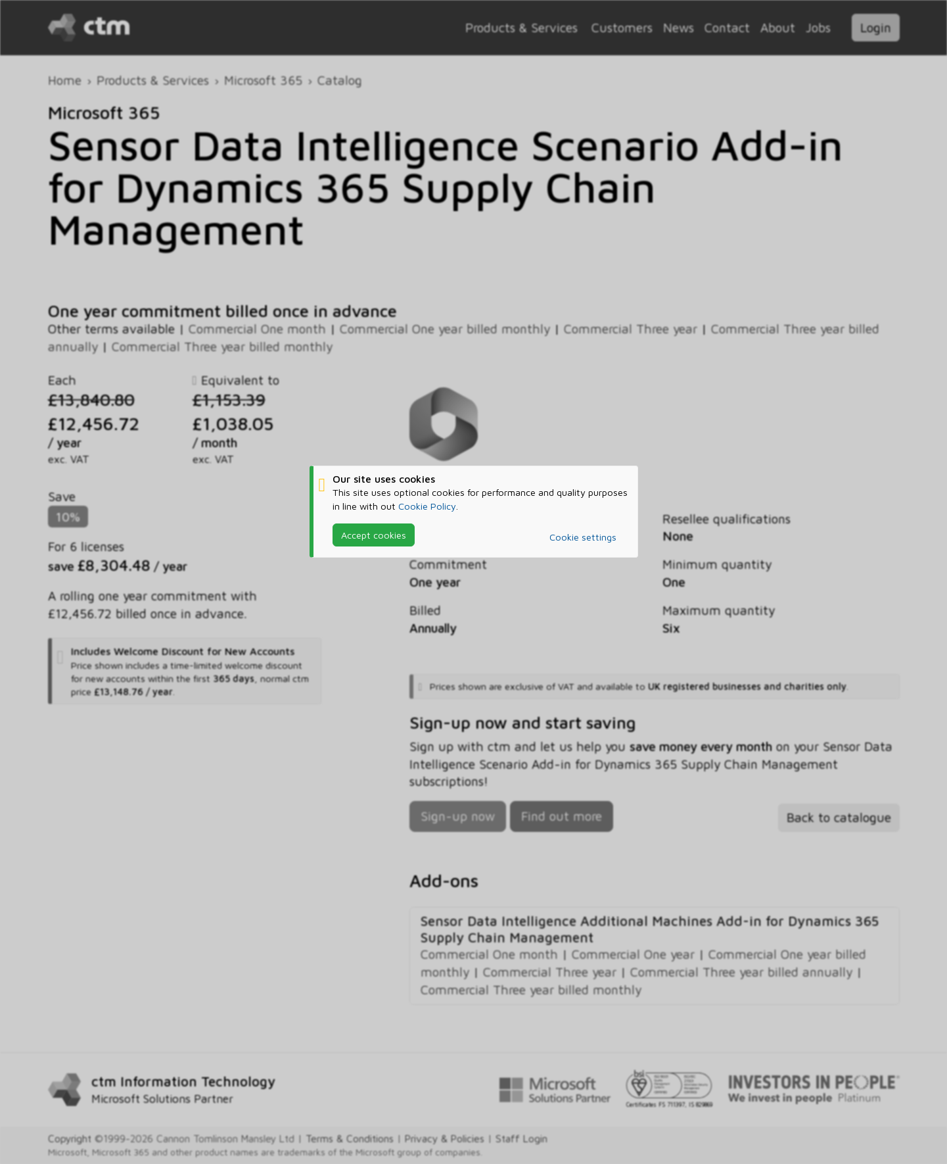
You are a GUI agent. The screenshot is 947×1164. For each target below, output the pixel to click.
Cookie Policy (427, 506)
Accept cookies (373, 535)
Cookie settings (582, 537)
